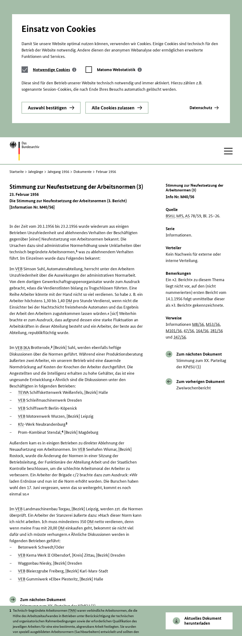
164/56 (202, 277)
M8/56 (198, 271)
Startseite (16, 118)
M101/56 (174, 277)
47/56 (189, 277)
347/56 (179, 283)
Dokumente (82, 118)
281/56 (216, 277)
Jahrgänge (35, 118)
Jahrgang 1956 (58, 118)
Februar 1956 (106, 118)
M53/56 (213, 271)
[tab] (54, 26)
